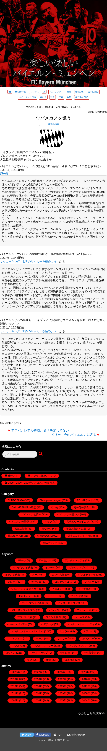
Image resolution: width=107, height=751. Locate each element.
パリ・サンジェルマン (22, 610)
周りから (46, 528)
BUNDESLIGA (16, 500)
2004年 (86, 700)
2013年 (62, 686)
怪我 (48, 659)
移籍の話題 (53, 124)
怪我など (79, 92)
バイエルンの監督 (19, 521)
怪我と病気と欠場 (76, 528)
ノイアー (52, 595)
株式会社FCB (81, 97)
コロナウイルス (63, 581)
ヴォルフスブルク (79, 567)
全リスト (13, 475)
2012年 (86, 686)
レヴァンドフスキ (78, 645)
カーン (36, 574)
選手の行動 (93, 92)
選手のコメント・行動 (80, 535)
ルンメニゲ (88, 638)
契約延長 (65, 652)
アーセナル (44, 560)
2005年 (62, 700)
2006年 (38, 700)
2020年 (85, 672)
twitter (27, 734)
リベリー (62, 638)
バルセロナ (55, 610)
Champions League (50, 500)
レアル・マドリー (43, 645)
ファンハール (84, 610)
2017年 (62, 679)
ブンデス (34, 92)
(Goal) (4, 173)
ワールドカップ (39, 652)
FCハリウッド (56, 92)
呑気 (69, 97)
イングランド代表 (23, 567)
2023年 (16, 672)
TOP (58, 734)
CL (44, 92)
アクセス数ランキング (43, 475)
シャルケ (89, 581)
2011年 (14, 693)
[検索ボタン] (41, 454)
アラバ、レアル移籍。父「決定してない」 (41, 430)
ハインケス (77, 595)
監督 (52, 97)
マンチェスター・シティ (81, 624)
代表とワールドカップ (79, 521)
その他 (54, 507)
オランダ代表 (12, 574)
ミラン (87, 631)
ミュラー (65, 631)
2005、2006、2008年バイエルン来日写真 (31, 482)
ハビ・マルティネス (33, 603)
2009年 (62, 693)
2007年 (14, 700)
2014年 (38, 686)
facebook (42, 734)
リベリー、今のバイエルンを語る (72, 435)
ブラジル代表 (24, 617)
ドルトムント (26, 595)
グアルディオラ (87, 574)
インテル (50, 567)
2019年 (14, 679)
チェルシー (58, 588)
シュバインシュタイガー (24, 588)
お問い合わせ (76, 734)
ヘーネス (80, 617)
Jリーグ (21, 560)
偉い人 (43, 97)
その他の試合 (81, 507)
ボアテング (47, 624)
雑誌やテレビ (50, 542)
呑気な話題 (21, 528)
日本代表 (70, 659)
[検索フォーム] (19, 454)
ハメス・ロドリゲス (69, 603)
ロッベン (10, 652)
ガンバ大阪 (58, 574)
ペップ (48, 521)
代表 (61, 97)
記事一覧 (20, 92)
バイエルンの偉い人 (68, 514)
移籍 (69, 92)
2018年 (38, 679)
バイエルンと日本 (27, 97)
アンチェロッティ (75, 560)
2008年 (86, 693)
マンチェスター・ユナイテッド (28, 631)
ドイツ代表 (84, 588)
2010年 (38, 693)
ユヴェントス (14, 638)
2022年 (38, 672)
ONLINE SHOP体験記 (24, 507)
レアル (16, 645)
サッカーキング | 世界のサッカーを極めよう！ (29, 261)
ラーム (39, 638)
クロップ (12, 581)
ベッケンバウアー (17, 624)
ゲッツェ (36, 581)
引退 (29, 659)
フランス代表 (53, 617)
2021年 (61, 672)
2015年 (14, 686)
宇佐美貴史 (90, 652)
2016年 (86, 679)
